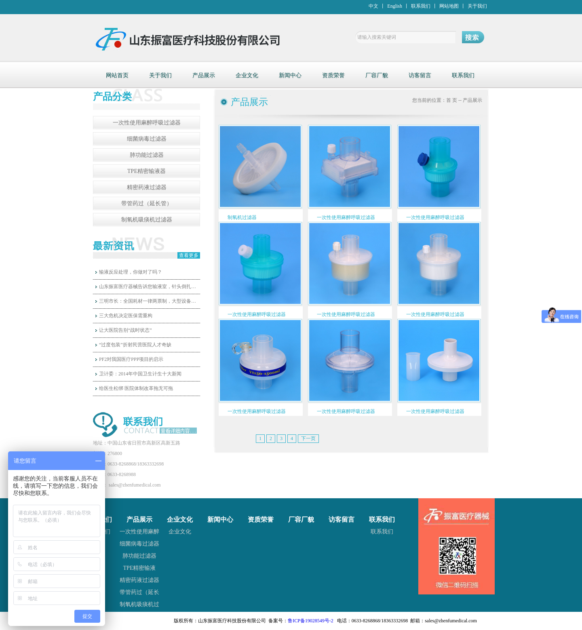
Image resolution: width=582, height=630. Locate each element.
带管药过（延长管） (146, 203)
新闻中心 (290, 75)
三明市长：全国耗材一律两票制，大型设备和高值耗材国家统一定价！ (149, 301)
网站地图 (449, 6)
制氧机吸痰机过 (139, 604)
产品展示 (203, 75)
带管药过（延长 (139, 592)
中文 (373, 6)
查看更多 (188, 255)
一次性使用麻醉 (139, 532)
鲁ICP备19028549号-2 (310, 621)
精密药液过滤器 (147, 187)
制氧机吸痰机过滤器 (146, 220)
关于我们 (477, 6)
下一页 (308, 438)
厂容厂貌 (376, 75)
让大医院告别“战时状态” (125, 330)
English (394, 6)
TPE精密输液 (139, 568)
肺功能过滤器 (147, 155)
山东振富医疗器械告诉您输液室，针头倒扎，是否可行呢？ (149, 286)
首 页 (451, 100)
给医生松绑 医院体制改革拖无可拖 (136, 388)
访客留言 (420, 75)
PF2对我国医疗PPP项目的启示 (131, 359)
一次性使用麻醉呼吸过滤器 (147, 123)
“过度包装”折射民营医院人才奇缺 (135, 345)
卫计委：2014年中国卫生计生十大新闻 (140, 374)
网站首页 (117, 75)
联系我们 (420, 6)
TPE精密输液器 (146, 171)
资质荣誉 (333, 75)
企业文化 (247, 75)
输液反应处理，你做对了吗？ (130, 272)
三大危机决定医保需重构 (125, 315)
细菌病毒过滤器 (147, 139)
